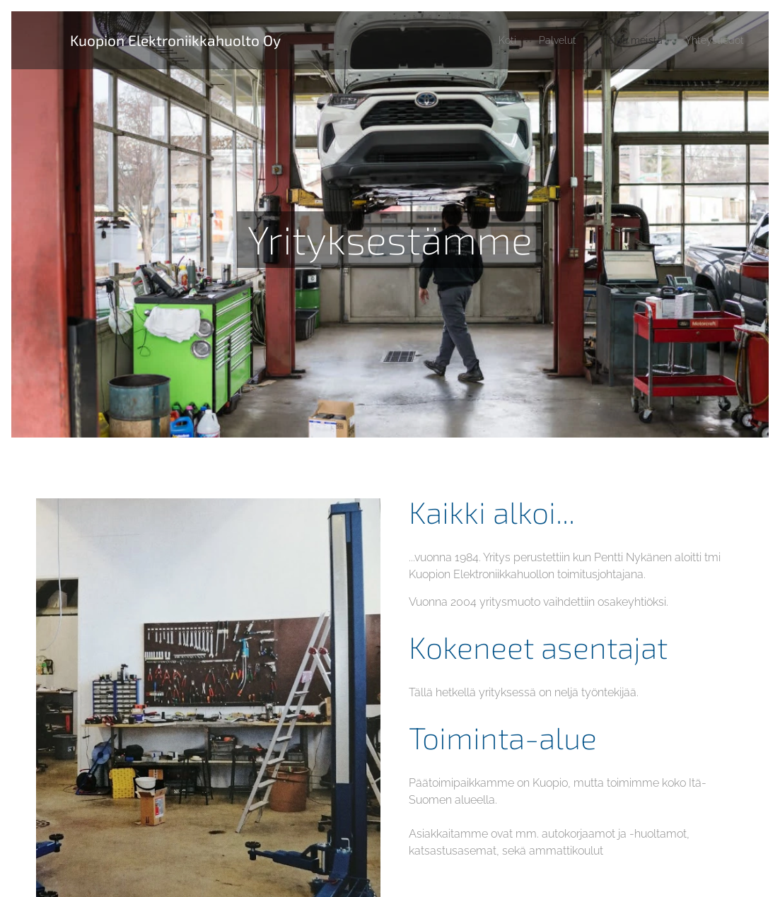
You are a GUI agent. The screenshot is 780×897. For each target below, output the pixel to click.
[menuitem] (492, 40)
